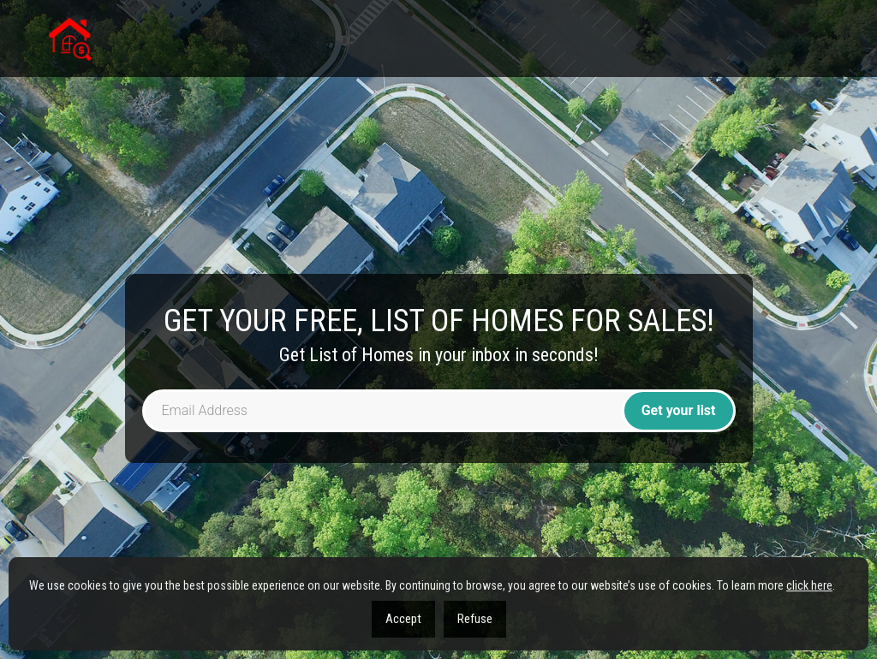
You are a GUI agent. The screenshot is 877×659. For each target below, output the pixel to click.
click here (809, 585)
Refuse (474, 618)
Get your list (678, 410)
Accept (403, 618)
